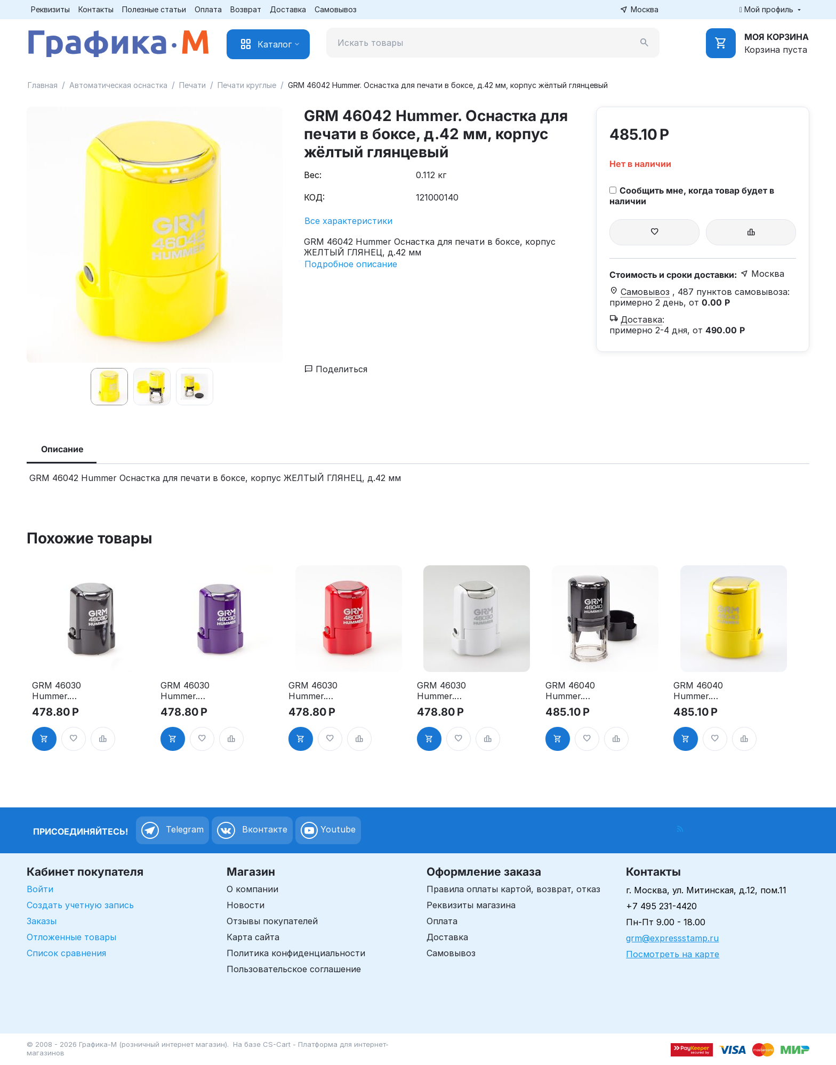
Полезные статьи (154, 9)
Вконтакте (252, 830)
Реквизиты (50, 9)
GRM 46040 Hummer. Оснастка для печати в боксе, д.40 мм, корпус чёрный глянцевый (579, 690)
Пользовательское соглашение (294, 969)
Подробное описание (350, 264)
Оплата (208, 9)
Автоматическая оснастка (118, 85)
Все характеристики (348, 220)
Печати (192, 85)
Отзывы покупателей (272, 921)
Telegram (172, 830)
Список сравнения (66, 953)
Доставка (288, 9)
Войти (40, 889)
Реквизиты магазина (471, 905)
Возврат (245, 9)
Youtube (328, 830)
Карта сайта (253, 937)
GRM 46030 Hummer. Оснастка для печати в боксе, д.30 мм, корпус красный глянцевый (322, 690)
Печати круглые (247, 85)
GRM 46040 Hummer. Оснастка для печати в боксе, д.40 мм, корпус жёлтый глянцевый (707, 690)
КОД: (314, 197)
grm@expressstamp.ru (672, 938)
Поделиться (335, 369)
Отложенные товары (71, 937)
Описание (62, 449)
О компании (252, 889)
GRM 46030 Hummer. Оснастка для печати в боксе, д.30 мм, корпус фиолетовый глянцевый (194, 690)
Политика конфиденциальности (296, 953)
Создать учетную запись (80, 905)
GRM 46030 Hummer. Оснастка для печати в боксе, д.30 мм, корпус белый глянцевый (451, 690)
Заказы (42, 921)
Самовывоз (336, 9)
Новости (245, 905)
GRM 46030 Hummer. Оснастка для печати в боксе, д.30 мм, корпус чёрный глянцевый (66, 690)
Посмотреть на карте (672, 954)
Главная (43, 85)
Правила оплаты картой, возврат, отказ (513, 889)
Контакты (96, 9)
